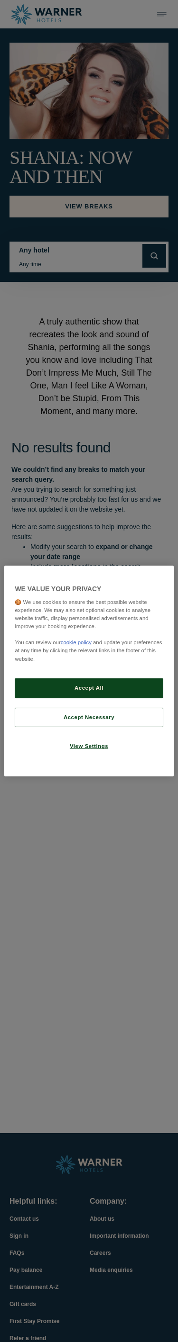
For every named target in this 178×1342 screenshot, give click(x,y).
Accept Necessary (89, 717)
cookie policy (76, 642)
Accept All (89, 688)
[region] (88, 671)
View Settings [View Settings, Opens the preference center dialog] (89, 746)
